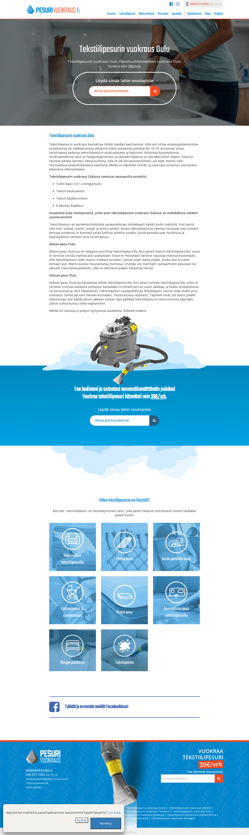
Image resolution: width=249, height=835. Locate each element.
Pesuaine (163, 13)
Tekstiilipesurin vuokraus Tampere (147, 811)
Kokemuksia (194, 13)
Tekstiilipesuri (127, 13)
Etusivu (111, 13)
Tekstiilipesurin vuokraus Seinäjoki (173, 818)
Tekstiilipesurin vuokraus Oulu (192, 811)
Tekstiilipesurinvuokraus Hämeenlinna (191, 814)
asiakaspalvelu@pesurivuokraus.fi (47, 779)
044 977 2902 (199, 4)
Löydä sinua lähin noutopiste (124, 80)
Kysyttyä (176, 13)
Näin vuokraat (146, 13)
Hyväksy (106, 823)
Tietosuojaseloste (37, 783)
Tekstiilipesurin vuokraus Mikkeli (190, 808)
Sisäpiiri (218, 13)
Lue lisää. (114, 812)
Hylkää (82, 820)
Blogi (208, 13)
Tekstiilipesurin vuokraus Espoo (146, 808)
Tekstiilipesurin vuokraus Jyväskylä (142, 814)
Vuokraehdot (34, 787)
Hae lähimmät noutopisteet (205, 771)
